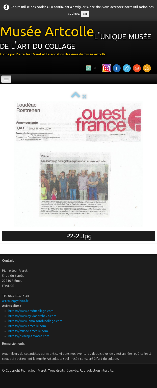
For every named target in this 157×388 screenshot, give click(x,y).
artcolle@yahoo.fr (15, 300)
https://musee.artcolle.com (28, 331)
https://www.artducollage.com (31, 311)
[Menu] (6, 79)
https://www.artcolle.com (27, 326)
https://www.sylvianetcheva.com (32, 316)
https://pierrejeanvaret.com (28, 336)
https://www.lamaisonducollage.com (35, 321)
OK (85, 14)
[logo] (78, 42)
